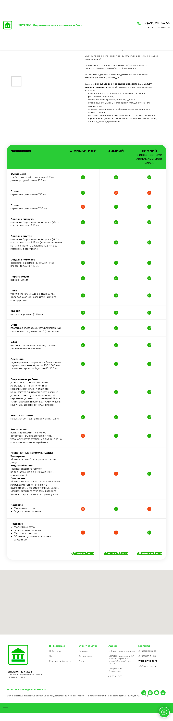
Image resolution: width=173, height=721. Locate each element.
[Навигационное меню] (5, 716)
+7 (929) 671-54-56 (147, 656)
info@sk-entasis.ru (147, 666)
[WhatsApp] (22, 701)
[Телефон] (9, 701)
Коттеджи (83, 651)
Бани (81, 661)
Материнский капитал (60, 661)
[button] (82, 553)
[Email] (28, 701)
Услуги (52, 656)
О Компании (55, 651)
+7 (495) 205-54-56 (156, 23)
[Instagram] (16, 701)
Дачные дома (85, 656)
